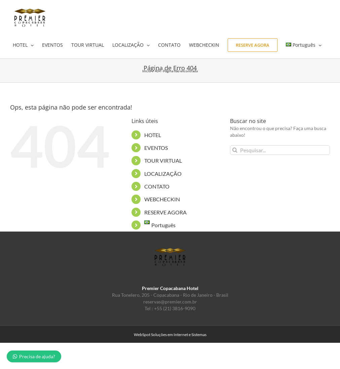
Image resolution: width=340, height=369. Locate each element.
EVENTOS (156, 148)
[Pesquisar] (235, 150)
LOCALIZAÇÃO (163, 173)
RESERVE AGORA (165, 212)
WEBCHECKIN (162, 199)
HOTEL (152, 135)
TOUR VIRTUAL (163, 160)
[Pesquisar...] (280, 150)
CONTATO (156, 186)
